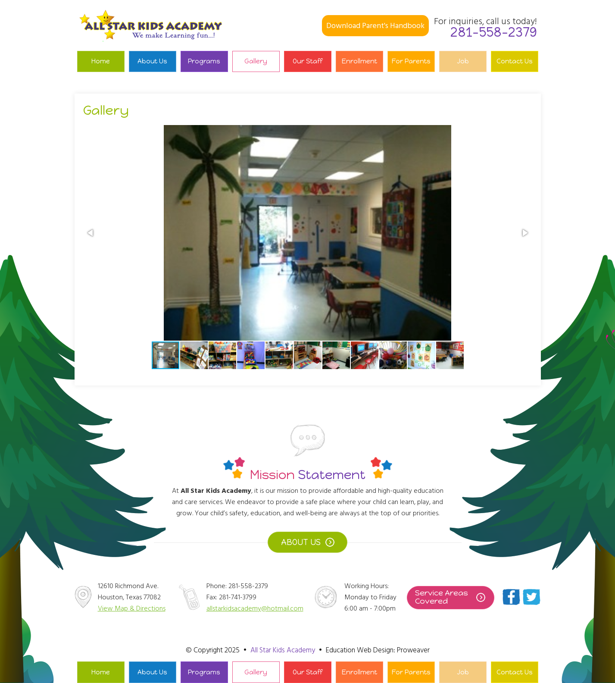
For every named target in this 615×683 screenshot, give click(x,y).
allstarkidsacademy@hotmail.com (254, 608)
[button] (91, 233)
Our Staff (307, 61)
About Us (152, 61)
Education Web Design (359, 650)
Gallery (255, 61)
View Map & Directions (131, 608)
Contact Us (514, 61)
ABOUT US (301, 542)
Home (100, 61)
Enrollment (359, 61)
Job (463, 61)
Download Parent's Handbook (375, 25)
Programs (204, 61)
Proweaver (413, 650)
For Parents (411, 61)
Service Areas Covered (441, 597)
